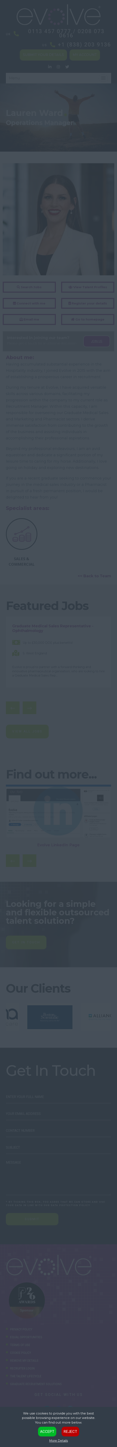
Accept (47, 1431)
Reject (70, 1431)
